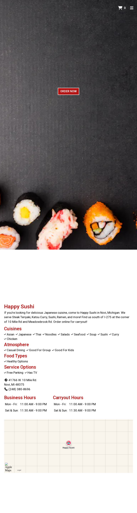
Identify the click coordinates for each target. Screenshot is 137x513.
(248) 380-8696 (17, 389)
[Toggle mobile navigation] (132, 8)
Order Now (68, 91)
